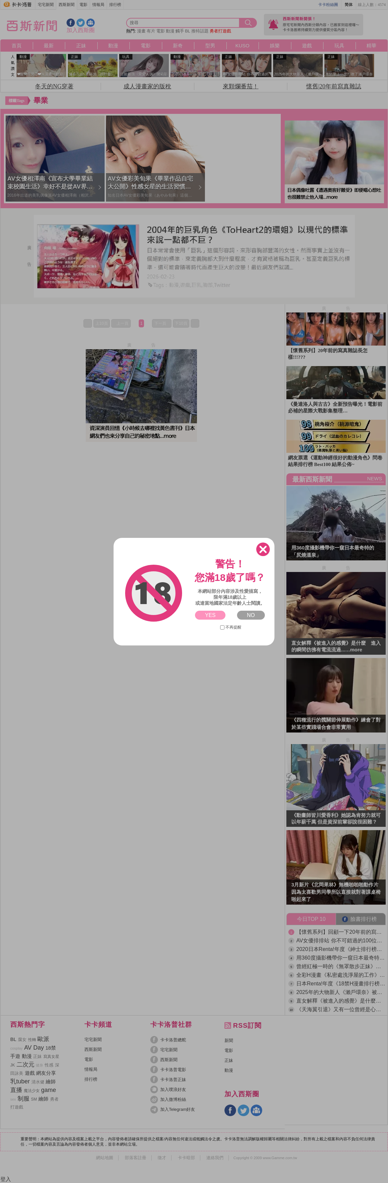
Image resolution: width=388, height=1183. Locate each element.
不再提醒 (230, 627)
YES (210, 615)
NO (251, 615)
